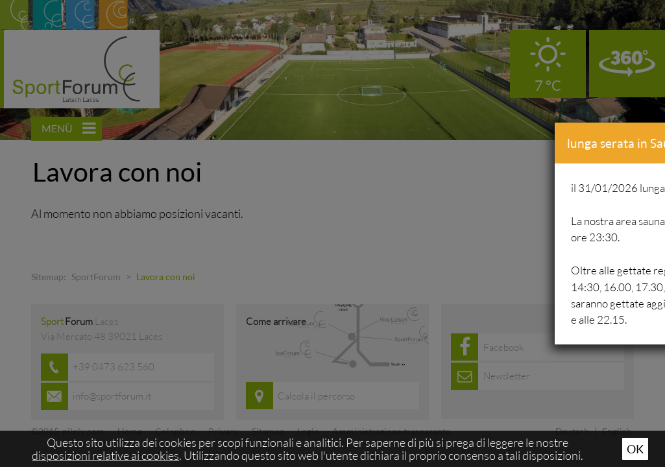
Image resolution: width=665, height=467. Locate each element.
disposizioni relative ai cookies (105, 455)
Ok (635, 449)
